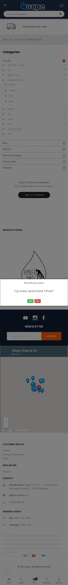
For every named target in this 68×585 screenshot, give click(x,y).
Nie (37, 301)
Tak (30, 301)
